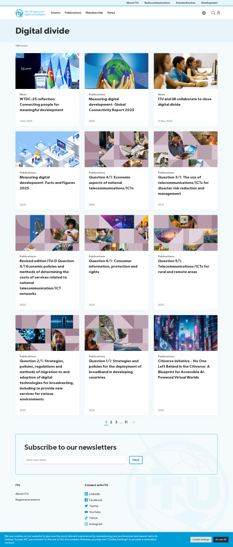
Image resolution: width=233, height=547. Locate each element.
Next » (133, 422)
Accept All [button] (221, 539)
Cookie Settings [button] (201, 539)
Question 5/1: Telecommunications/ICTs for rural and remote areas (183, 266)
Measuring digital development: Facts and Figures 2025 (47, 182)
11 (126, 422)
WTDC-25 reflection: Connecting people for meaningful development (41, 104)
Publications (97, 94)
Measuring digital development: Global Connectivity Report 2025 (111, 104)
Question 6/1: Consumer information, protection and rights (113, 266)
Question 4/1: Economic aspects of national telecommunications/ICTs (111, 182)
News (23, 94)
